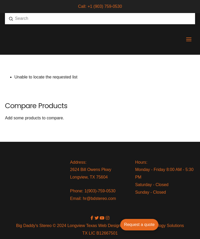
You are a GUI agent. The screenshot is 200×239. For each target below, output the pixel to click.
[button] (189, 39)
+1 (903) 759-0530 (105, 6)
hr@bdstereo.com (99, 198)
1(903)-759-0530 (99, 191)
